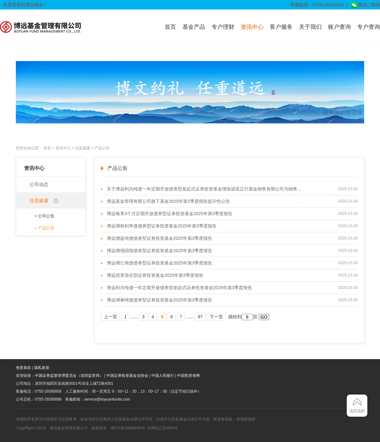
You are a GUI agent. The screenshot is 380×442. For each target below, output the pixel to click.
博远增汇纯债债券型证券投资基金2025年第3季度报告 (159, 262)
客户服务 (281, 27)
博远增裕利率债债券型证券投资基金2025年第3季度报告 (162, 225)
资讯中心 (252, 27)
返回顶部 (357, 411)
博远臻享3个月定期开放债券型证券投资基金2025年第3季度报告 (169, 213)
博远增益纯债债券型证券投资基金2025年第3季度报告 (159, 238)
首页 (170, 27)
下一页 (216, 316)
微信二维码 (365, 5)
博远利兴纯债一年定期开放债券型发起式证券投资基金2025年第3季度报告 (179, 287)
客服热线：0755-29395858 (317, 4)
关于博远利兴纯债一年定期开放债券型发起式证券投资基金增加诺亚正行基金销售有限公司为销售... (204, 188)
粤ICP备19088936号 (128, 428)
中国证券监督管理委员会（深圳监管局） (69, 375)
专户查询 (368, 27)
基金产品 (193, 27)
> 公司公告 (44, 216)
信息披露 (82, 148)
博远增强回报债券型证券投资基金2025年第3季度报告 (159, 250)
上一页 (110, 316)
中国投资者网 (188, 375)
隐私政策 (41, 367)
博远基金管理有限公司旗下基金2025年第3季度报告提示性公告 (168, 201)
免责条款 (23, 367)
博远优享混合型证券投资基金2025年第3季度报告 (155, 275)
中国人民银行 (162, 375)
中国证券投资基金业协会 (127, 375)
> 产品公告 (44, 228)
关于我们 (310, 27)
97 (200, 316)
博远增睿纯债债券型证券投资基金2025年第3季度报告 (159, 299)
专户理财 (223, 27)
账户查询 (339, 27)
